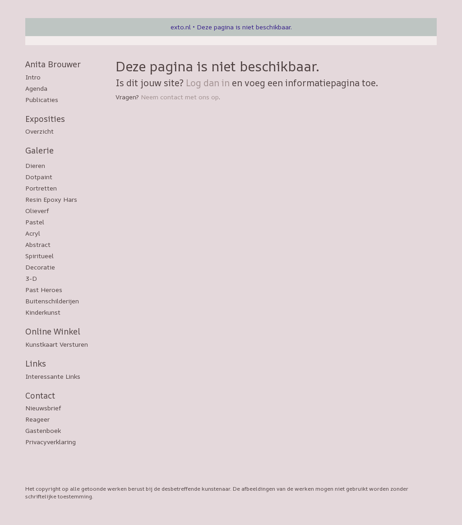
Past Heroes (43, 289)
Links (35, 363)
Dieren (35, 165)
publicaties (41, 99)
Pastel (34, 222)
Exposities (45, 118)
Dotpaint (38, 176)
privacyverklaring (50, 441)
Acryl (32, 233)
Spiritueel (39, 255)
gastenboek (43, 430)
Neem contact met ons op (180, 97)
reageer (37, 419)
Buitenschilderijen (52, 301)
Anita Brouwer (53, 64)
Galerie (39, 150)
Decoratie (40, 267)
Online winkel (52, 331)
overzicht (39, 131)
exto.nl (181, 27)
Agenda (36, 88)
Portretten (41, 188)
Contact (40, 395)
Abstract (38, 244)
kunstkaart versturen (56, 344)
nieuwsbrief (43, 408)
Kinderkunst (42, 312)
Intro (33, 77)
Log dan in (208, 83)
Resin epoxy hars (51, 199)
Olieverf (37, 210)
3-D (31, 278)
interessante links (52, 376)
